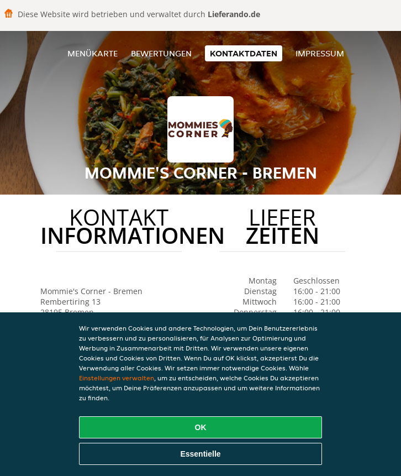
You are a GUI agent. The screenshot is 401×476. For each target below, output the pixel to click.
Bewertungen (161, 53)
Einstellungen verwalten (116, 378)
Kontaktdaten (243, 53)
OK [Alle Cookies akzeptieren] (201, 427)
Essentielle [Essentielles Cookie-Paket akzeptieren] (200, 453)
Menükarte (92, 53)
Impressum (320, 53)
